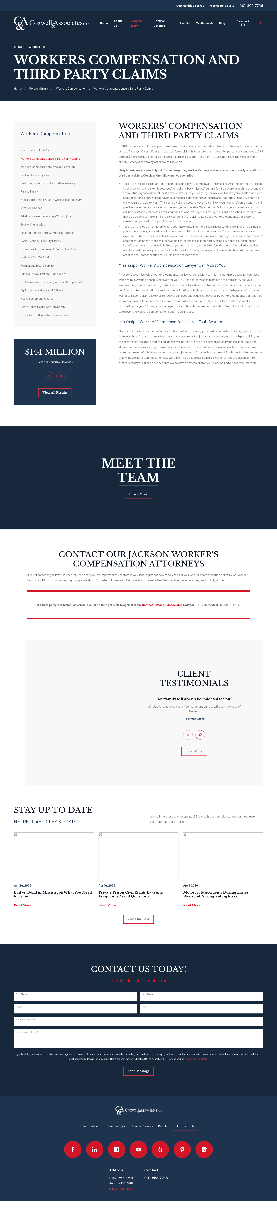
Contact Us (243, 23)
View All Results (55, 393)
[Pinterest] (182, 1127)
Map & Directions (120, 1166)
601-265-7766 (251, 6)
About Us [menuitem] (118, 23)
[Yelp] (160, 1127)
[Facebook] (72, 1127)
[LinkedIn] (94, 1127)
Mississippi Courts (222, 5)
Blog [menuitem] (222, 23)
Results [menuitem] (185, 23)
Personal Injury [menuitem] (136, 23)
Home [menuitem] (104, 23)
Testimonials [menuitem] (204, 23)
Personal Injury (117, 1104)
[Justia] (116, 1127)
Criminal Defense (142, 1104)
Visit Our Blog (138, 897)
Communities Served (190, 5)
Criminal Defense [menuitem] (159, 23)
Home (82, 1104)
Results (163, 1104)
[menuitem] (54, 150)
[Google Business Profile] (204, 1127)
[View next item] (61, 376)
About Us (97, 1104)
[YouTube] (138, 1127)
